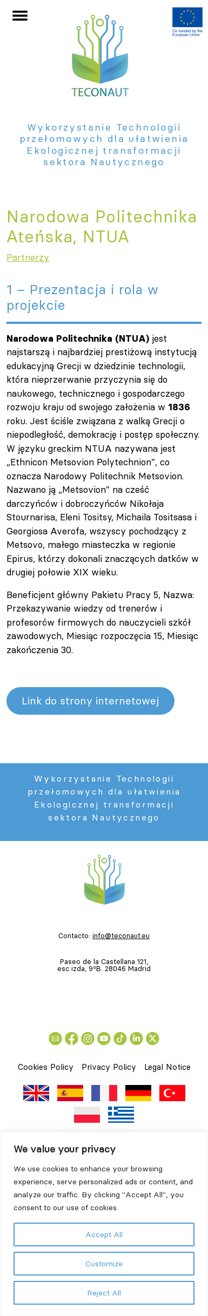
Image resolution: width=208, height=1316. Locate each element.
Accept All (104, 1234)
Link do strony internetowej (90, 700)
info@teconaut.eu (121, 935)
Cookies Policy (45, 1067)
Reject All (104, 1293)
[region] (104, 1223)
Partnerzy (27, 257)
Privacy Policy (109, 1067)
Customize (104, 1263)
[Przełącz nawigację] (20, 15)
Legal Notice (167, 1067)
